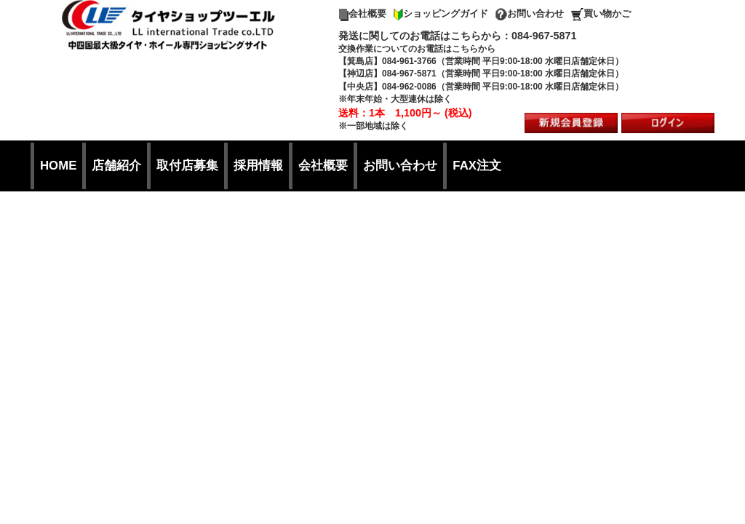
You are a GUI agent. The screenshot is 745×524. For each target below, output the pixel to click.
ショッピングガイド (441, 13)
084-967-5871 (544, 35)
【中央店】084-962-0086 (387, 87)
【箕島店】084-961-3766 (387, 61)
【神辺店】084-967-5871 (387, 73)
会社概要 (362, 13)
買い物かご (601, 13)
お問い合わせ (529, 13)
